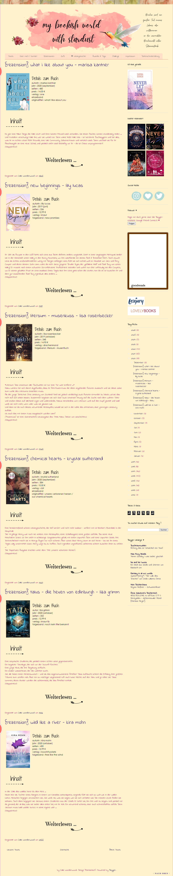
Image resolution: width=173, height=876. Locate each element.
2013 (133, 490)
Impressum (130, 56)
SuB (63, 56)
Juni (136, 432)
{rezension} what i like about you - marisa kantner (57, 65)
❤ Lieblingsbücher (78, 56)
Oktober (138, 418)
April (136, 442)
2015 (133, 481)
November (139, 413)
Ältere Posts (115, 850)
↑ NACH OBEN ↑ (161, 873)
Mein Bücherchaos (139, 584)
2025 (134, 335)
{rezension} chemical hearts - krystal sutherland (54, 459)
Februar (138, 451)
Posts (10, 56)
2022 (133, 349)
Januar (137, 456)
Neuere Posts (13, 850)
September (139, 423)
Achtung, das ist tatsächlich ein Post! (147, 548)
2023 (133, 344)
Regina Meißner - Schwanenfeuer (145, 587)
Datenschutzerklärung (150, 56)
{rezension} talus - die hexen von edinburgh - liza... (146, 399)
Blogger (112, 870)
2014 (133, 485)
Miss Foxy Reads (138, 554)
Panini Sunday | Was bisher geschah (147, 556)
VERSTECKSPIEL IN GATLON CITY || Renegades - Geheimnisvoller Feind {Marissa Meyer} (146, 598)
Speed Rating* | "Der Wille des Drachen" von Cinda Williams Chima (146, 577)
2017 (133, 471)
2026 (133, 330)
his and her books (139, 562)
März (136, 446)
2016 (133, 476)
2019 (133, 462)
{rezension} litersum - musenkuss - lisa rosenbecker (59, 316)
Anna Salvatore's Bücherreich (144, 593)
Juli (135, 427)
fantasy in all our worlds (141, 573)
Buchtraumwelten (138, 545)
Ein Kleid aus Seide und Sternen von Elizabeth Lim (147, 566)
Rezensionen (49, 56)
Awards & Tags (99, 56)
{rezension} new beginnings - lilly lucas (44, 185)
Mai (136, 437)
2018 (133, 466)
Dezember (139, 362)
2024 (133, 339)
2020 (133, 358)
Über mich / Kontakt (28, 56)
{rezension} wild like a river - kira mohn (45, 722)
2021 (133, 353)
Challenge (115, 56)
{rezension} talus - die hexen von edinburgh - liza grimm (62, 592)
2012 (133, 495)
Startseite (64, 850)
